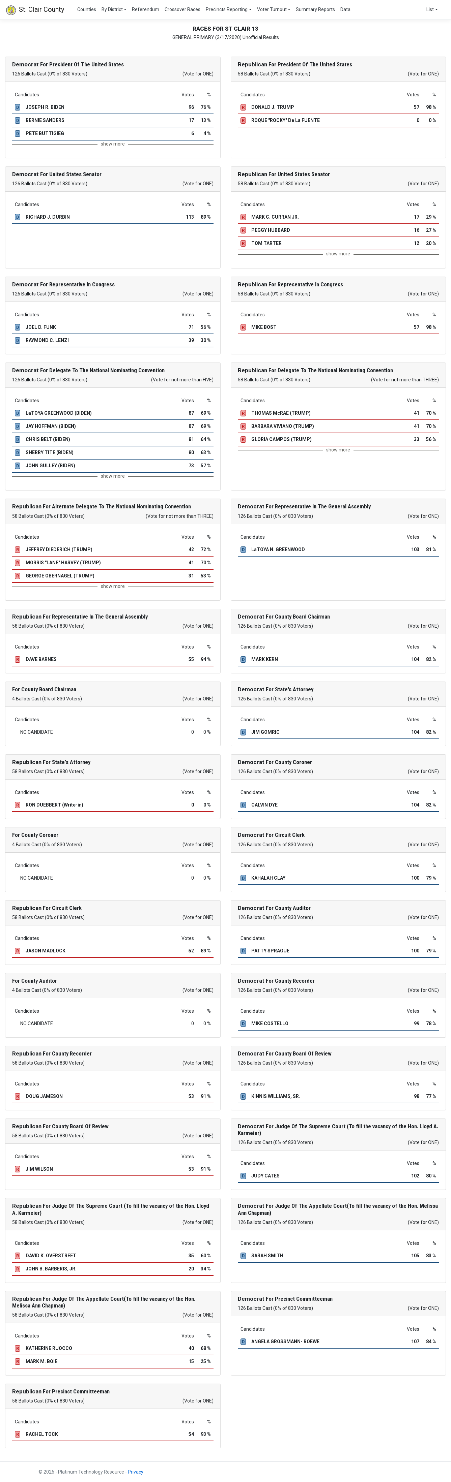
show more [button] (113, 144)
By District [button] (112, 9)
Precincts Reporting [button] (227, 9)
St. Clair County (34, 10)
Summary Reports (315, 9)
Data (345, 9)
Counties (86, 9)
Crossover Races (182, 9)
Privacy (135, 1472)
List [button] (430, 9)
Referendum (145, 9)
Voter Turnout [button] (272, 9)
